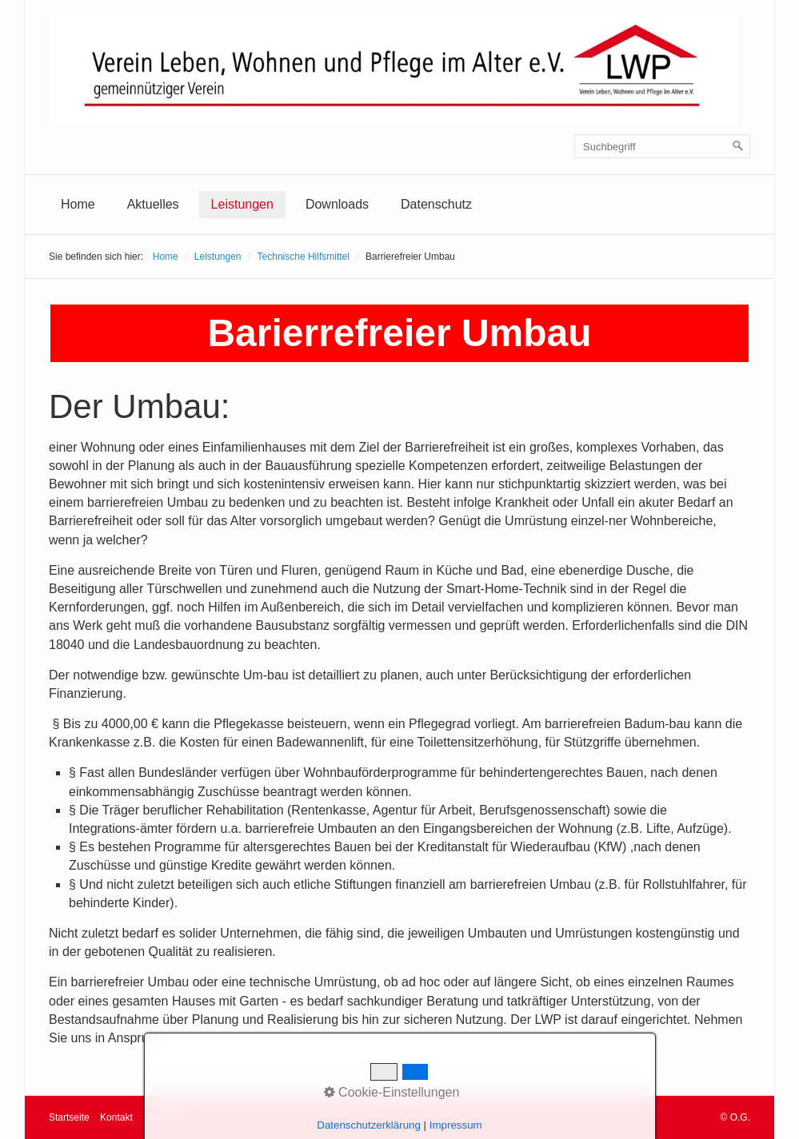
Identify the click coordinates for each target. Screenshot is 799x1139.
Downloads (337, 204)
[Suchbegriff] (662, 146)
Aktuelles (153, 204)
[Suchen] (738, 146)
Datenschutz (436, 204)
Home (78, 204)
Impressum (166, 1117)
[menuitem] (78, 204)
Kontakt (116, 1117)
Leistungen (242, 204)
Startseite (69, 1117)
